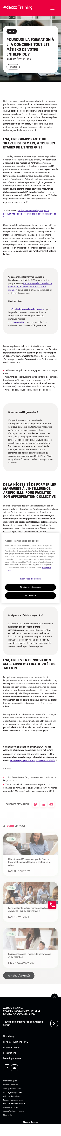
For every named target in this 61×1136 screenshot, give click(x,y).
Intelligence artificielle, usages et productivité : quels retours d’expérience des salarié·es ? (29, 213)
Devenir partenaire (12, 1058)
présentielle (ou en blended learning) (27, 309)
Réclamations (9, 1052)
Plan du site (7, 1115)
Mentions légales (10, 1080)
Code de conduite (10, 1084)
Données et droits (10, 1107)
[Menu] (52, 8)
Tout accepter (30, 595)
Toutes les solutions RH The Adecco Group (23, 1023)
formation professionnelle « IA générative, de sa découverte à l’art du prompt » (30, 286)
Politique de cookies (11, 1096)
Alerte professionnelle (11, 1088)
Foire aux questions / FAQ (15, 1041)
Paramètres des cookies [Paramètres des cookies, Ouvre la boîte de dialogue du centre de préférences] (30, 579)
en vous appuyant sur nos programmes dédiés (32, 760)
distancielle (18, 322)
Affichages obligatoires (12, 1092)
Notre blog (8, 1036)
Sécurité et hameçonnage (13, 1111)
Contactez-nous (11, 1047)
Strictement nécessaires (30, 587)
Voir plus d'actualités (18, 975)
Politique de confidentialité (14, 1103)
